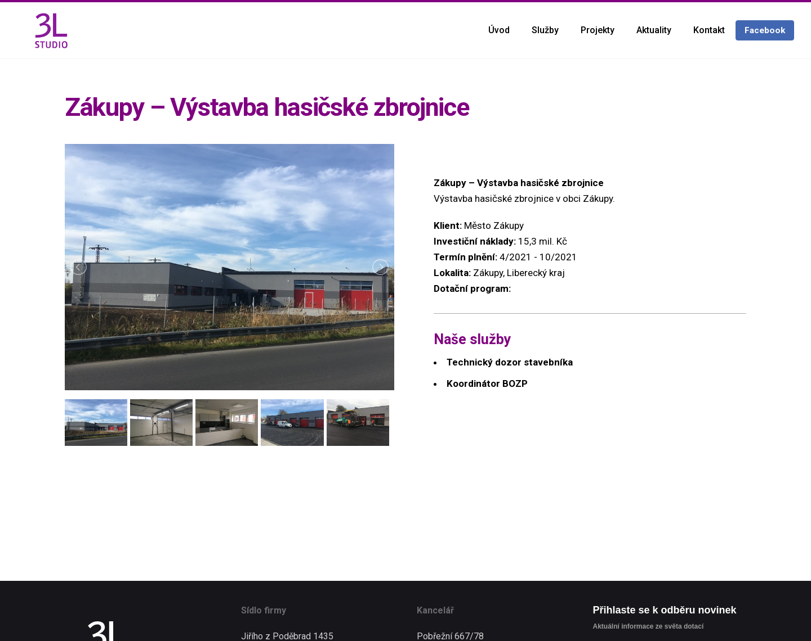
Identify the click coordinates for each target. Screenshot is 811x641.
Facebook (765, 30)
